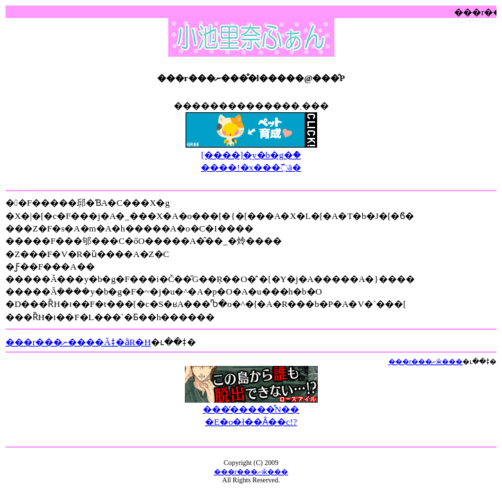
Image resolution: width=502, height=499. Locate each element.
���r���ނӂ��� (425, 361)
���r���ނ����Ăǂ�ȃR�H (78, 342)
